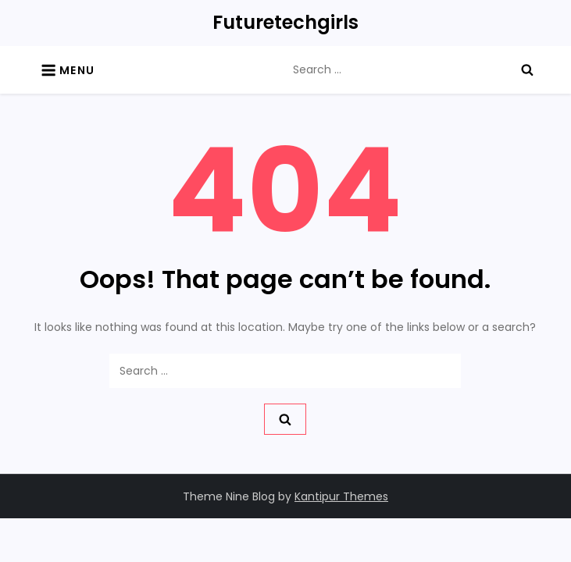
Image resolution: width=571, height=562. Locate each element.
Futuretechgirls (285, 22)
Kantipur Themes (341, 496)
